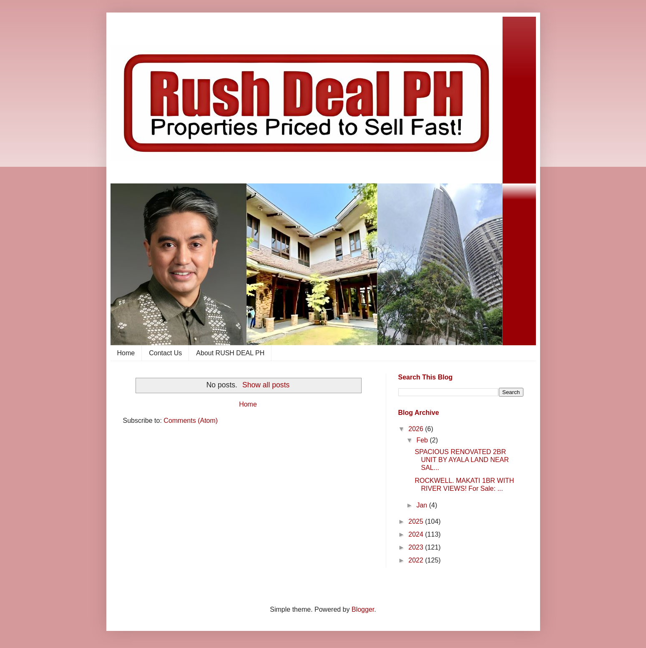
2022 (416, 560)
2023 (416, 547)
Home (126, 353)
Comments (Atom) (190, 420)
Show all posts (265, 385)
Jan (422, 505)
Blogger (363, 609)
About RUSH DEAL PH (230, 353)
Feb (423, 440)
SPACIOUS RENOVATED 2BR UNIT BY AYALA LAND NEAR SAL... (461, 459)
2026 (416, 428)
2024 (416, 534)
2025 (416, 521)
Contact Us (165, 353)
